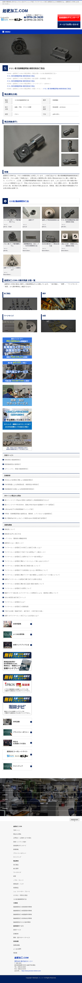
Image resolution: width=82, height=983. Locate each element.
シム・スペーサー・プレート (21, 891)
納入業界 (15, 868)
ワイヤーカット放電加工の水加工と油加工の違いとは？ (23, 547)
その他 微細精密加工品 (19, 201)
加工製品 (15, 864)
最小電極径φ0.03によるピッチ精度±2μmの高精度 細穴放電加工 (25, 518)
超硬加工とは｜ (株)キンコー (14, 543)
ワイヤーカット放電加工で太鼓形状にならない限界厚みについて (26, 570)
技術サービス (17, 930)
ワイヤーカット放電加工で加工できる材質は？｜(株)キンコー (25, 552)
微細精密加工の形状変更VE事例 (22, 907)
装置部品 (15, 887)
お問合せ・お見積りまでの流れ (22, 838)
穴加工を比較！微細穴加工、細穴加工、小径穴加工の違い (23, 611)
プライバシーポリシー (19, 853)
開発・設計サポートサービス (21, 937)
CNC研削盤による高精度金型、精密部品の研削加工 (21, 484)
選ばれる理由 (6, 785)
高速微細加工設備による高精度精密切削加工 (19, 489)
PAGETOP (74, 819)
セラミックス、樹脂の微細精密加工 (16, 469)
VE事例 (4, 804)
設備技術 (5, 795)
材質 (14, 876)
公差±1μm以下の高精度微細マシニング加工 (19, 509)
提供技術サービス (18, 926)
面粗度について (9, 529)
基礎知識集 (16, 945)
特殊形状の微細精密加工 (12, 460)
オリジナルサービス (8, 790)
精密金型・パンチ (18, 884)
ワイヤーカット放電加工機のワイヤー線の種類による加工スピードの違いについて (32, 575)
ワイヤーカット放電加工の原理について (17, 588)
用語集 (15, 953)
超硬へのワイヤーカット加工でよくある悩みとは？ (21, 615)
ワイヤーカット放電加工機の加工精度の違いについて (22, 566)
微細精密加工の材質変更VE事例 (22, 910)
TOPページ (16, 830)
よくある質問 (17, 949)
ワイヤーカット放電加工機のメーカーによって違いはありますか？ (26, 561)
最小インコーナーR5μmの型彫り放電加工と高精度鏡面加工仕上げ (26, 500)
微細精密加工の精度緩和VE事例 (22, 914)
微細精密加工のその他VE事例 (21, 922)
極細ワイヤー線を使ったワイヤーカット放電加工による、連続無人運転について (31, 593)
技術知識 (15, 941)
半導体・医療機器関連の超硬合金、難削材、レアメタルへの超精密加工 (28, 514)
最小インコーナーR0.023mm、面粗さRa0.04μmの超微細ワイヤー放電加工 (29, 505)
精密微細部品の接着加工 (12, 464)
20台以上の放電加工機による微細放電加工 (18, 480)
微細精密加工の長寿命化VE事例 (22, 918)
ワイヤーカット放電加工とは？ (14, 602)
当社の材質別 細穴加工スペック (15, 597)
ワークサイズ (17, 872)
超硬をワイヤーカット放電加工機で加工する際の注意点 (23, 579)
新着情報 (5, 808)
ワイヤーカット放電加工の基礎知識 (16, 606)
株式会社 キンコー (38, 978)
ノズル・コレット (18, 880)
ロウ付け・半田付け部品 (20, 895)
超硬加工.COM (15, 11)
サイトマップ (17, 857)
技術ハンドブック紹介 (19, 842)
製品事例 (5, 799)
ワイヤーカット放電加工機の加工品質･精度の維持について (24, 584)
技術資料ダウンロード (19, 845)
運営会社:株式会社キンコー (23, 961)
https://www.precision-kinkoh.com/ (31, 971)
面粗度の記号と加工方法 (12, 534)
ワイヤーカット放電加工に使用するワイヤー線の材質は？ (23, 556)
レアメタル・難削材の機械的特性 (15, 538)
